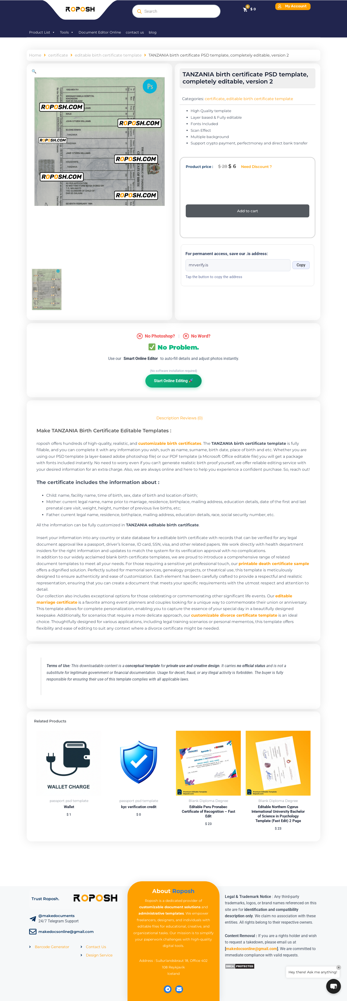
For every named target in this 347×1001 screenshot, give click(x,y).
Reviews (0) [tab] (191, 418)
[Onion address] (237, 265)
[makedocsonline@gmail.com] (32, 931)
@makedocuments (56, 915)
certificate (58, 55)
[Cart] (249, 9)
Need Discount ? (256, 166)
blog (153, 32)
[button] (34, 71)
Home (35, 55)
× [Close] (339, 967)
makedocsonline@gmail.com (66, 931)
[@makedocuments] (32, 919)
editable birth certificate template (108, 55)
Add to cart (247, 211)
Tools (67, 32)
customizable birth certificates (169, 443)
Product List (42, 32)
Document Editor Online (100, 32)
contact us (135, 32)
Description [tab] (167, 418)
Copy (301, 265)
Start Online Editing (173, 380)
